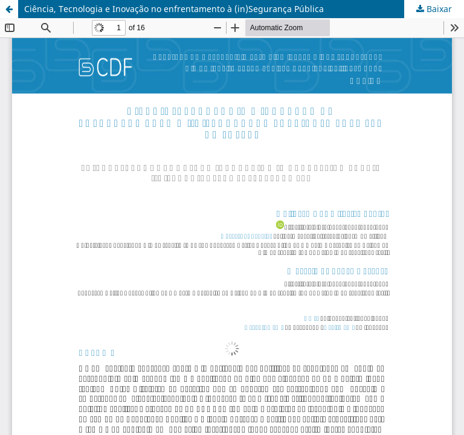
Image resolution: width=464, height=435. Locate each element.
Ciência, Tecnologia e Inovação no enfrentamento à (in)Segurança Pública (174, 8)
